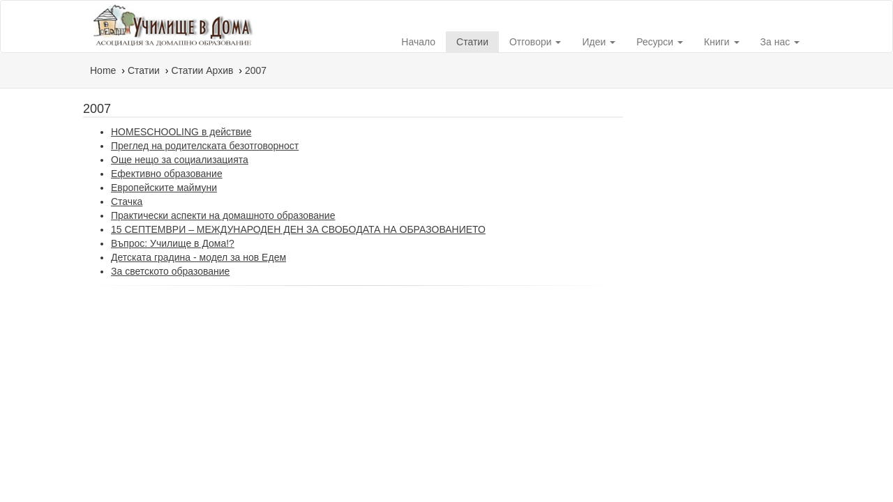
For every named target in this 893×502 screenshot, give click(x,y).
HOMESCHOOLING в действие (181, 131)
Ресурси (659, 41)
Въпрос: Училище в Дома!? (172, 243)
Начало (418, 41)
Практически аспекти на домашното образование (223, 215)
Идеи (598, 41)
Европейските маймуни (164, 187)
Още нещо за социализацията (179, 159)
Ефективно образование (167, 173)
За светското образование (170, 271)
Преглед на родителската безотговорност (205, 145)
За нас (780, 41)
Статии (472, 41)
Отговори (535, 41)
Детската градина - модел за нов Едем (198, 257)
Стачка (126, 201)
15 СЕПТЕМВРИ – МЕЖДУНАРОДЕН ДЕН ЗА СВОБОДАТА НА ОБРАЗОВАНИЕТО (298, 229)
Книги (722, 41)
